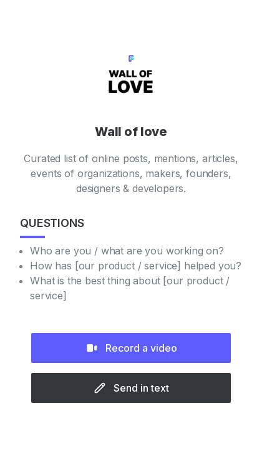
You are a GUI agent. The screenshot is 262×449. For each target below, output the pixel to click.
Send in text (131, 388)
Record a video (131, 348)
